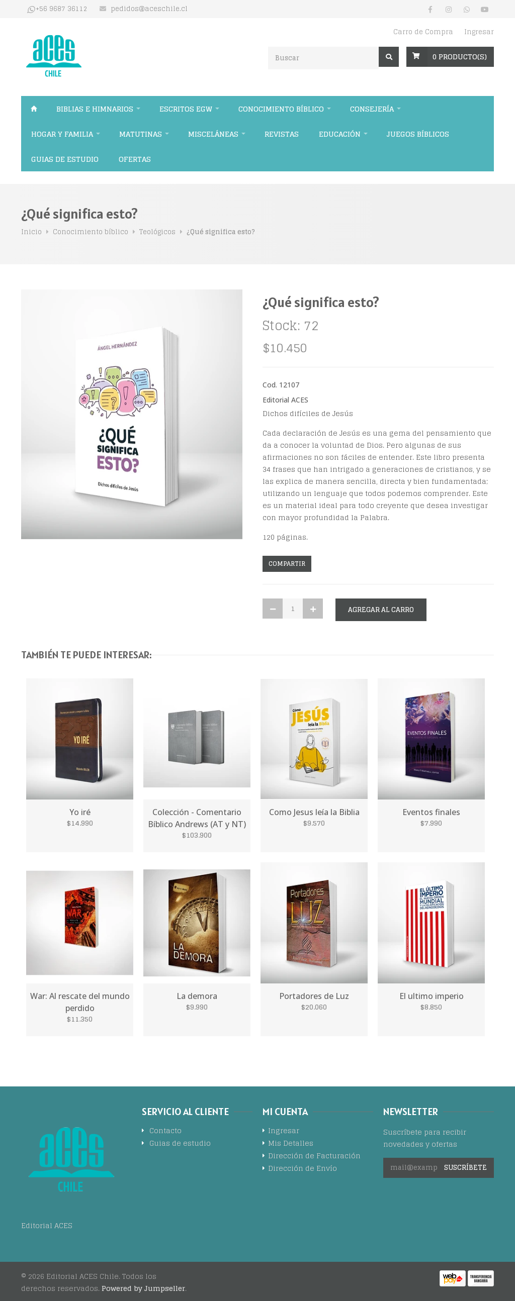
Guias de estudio (65, 159)
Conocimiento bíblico (281, 109)
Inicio (33, 108)
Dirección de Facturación (314, 1156)
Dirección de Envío (302, 1169)
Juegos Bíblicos (418, 134)
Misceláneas (213, 134)
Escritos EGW (185, 109)
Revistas (282, 134)
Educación (340, 134)
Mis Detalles (290, 1144)
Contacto (165, 1131)
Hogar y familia (62, 134)
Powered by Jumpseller (143, 1288)
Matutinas (140, 134)
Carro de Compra (423, 32)
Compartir (287, 563)
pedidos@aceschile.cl (149, 9)
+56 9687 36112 (62, 9)
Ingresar (479, 32)
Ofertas (135, 159)
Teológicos (157, 232)
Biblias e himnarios (94, 109)
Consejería (372, 109)
